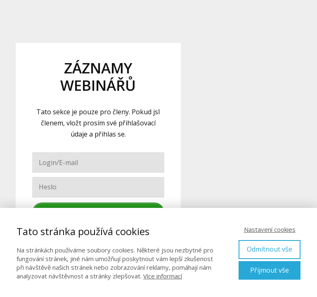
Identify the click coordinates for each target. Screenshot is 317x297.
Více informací (162, 276)
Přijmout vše (269, 270)
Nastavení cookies (270, 229)
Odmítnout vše (269, 249)
